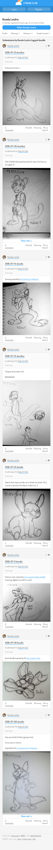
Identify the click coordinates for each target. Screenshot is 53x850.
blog (34, 839)
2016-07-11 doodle (14, 561)
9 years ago (9, 62)
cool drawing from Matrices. (27, 748)
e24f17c (23, 836)
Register (38, 9)
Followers (26, 33)
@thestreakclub (36, 836)
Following (14, 33)
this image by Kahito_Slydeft (34, 577)
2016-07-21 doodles (14, 52)
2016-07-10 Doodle (14, 642)
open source (15, 836)
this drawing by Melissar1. (29, 279)
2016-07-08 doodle (14, 721)
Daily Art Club (23, 57)
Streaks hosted (42, 33)
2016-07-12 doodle (14, 467)
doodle (29, 127)
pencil (46, 130)
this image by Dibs (33, 658)
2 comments (9, 544)
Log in (14, 9)
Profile (4, 33)
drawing (38, 127)
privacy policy (27, 839)
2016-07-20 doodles (15, 146)
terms (19, 839)
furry (46, 127)
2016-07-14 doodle (14, 263)
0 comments (9, 128)
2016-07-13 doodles (14, 356)
